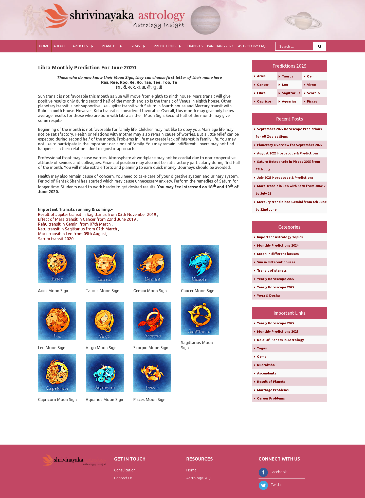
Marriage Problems (273, 390)
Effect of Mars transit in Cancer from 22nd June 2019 (87, 219)
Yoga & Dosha (268, 295)
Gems (135, 46)
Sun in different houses (276, 262)
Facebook (273, 472)
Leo (285, 84)
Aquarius (289, 101)
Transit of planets (272, 270)
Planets (109, 46)
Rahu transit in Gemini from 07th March (74, 224)
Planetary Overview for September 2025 (289, 145)
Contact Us (123, 477)
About (59, 46)
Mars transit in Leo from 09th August (72, 233)
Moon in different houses (278, 253)
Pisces (312, 101)
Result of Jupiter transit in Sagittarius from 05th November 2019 (97, 214)
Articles (80, 46)
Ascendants (266, 373)
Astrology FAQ (252, 46)
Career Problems (271, 398)
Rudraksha (266, 365)
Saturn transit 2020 (56, 238)
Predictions (165, 46)
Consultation (125, 470)
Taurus (287, 76)
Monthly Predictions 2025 (277, 331)
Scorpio (313, 93)
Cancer (263, 84)
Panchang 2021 (220, 46)
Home (44, 46)
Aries (261, 76)
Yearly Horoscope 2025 (275, 279)
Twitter (271, 484)
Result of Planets (271, 381)
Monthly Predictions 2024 (277, 245)
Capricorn (265, 101)
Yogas (262, 348)
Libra (261, 93)
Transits (195, 46)
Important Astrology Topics (280, 237)
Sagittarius (291, 93)
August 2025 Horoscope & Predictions (288, 153)
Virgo (311, 84)
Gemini (313, 76)
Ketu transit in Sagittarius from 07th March (77, 229)
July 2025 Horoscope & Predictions (285, 177)
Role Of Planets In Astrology (280, 340)
